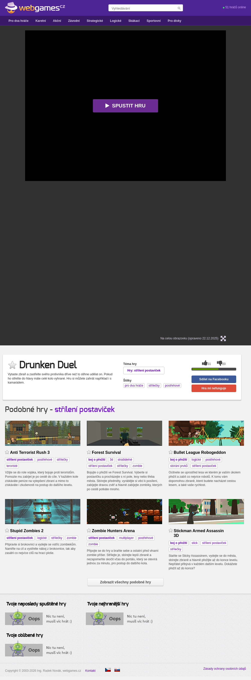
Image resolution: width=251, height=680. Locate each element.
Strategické (95, 21)
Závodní (74, 21)
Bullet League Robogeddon (200, 452)
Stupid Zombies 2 (26, 531)
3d (111, 459)
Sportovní (154, 21)
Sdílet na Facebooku (214, 379)
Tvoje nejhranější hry (108, 604)
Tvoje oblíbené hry (24, 635)
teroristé (12, 466)
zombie (137, 466)
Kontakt (90, 670)
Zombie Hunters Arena (113, 531)
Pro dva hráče (18, 21)
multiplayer (126, 538)
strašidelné (125, 459)
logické (196, 459)
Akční (57, 21)
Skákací (134, 21)
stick (195, 543)
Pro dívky (174, 21)
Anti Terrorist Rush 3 (30, 452)
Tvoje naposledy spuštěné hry (36, 604)
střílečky (62, 459)
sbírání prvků (178, 466)
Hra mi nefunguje (214, 388)
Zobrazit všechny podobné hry (125, 582)
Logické (115, 21)
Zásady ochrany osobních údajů (224, 668)
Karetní (40, 21)
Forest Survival (106, 452)
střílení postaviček (85, 409)
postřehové (44, 459)
